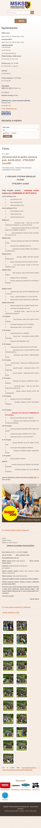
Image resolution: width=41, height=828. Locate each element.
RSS (27, 811)
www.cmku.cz (36, 788)
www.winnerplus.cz (25, 788)
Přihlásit (6, 133)
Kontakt (22, 811)
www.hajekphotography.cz (29, 767)
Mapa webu (33, 811)
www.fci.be (5, 798)
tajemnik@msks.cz (11, 53)
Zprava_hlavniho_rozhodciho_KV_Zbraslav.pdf (17, 607)
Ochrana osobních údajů (11, 811)
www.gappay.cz (15, 788)
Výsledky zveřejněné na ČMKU (10, 612)
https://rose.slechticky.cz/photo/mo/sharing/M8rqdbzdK (17, 770)
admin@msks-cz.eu (11, 108)
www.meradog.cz (5, 788)
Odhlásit (13, 133)
